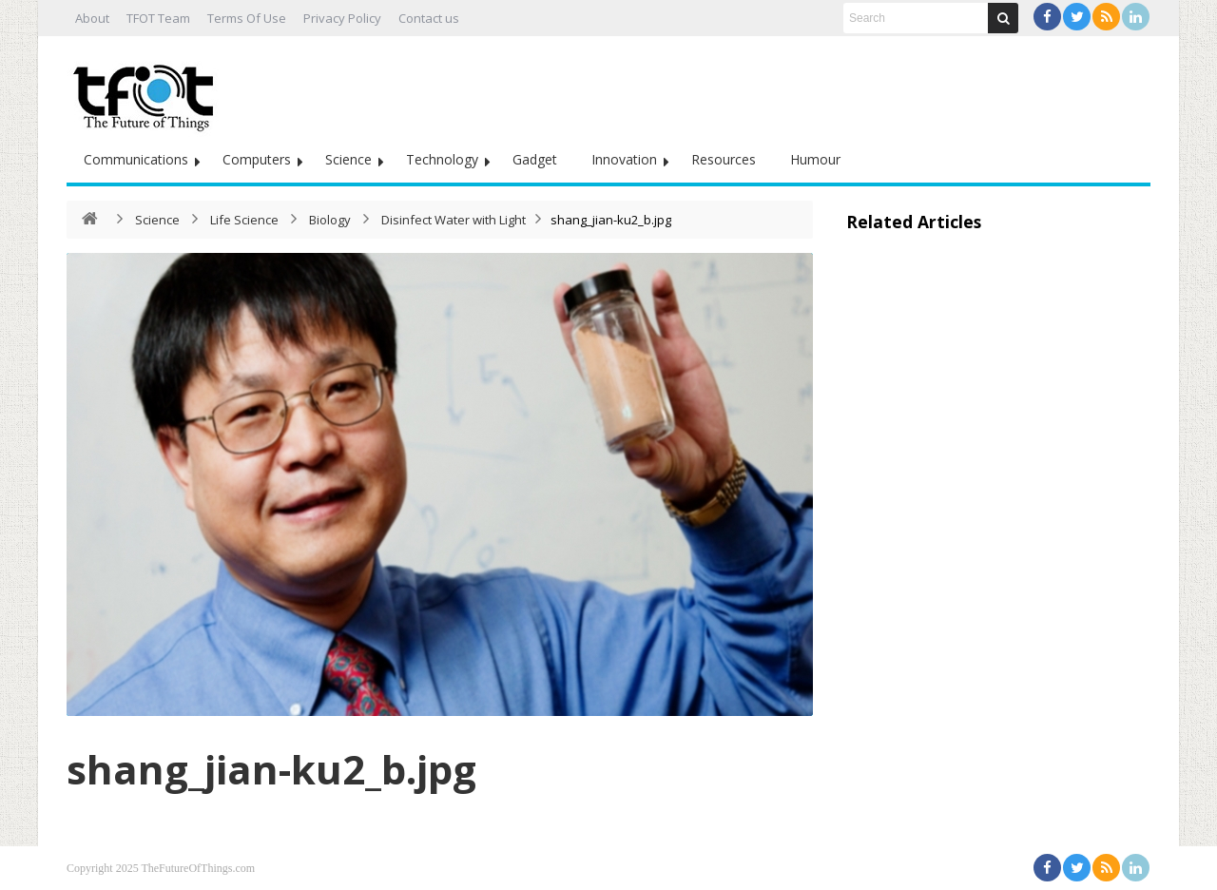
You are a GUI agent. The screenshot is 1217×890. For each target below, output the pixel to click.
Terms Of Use (246, 18)
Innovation (624, 159)
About (92, 18)
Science (348, 159)
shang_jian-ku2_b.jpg (271, 769)
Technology (442, 159)
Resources (723, 159)
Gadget (534, 159)
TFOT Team (158, 18)
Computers (256, 159)
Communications (136, 159)
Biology (330, 219)
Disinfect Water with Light (453, 219)
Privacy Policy (342, 18)
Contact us (428, 18)
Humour (815, 159)
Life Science (244, 219)
